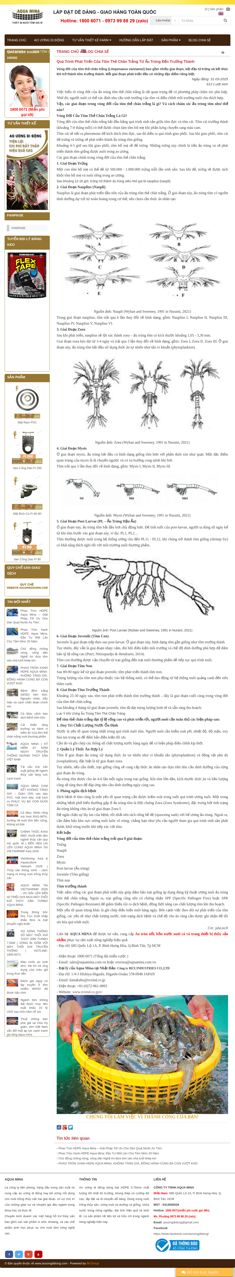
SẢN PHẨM (170, 40)
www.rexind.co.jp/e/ (87, 992)
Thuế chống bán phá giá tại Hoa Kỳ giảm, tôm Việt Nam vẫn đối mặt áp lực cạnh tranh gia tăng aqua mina (27, 1026)
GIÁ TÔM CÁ (43, 51)
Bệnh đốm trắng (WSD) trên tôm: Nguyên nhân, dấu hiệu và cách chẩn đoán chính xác (27, 698)
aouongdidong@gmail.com (181, 1222)
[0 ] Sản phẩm (214, 9)
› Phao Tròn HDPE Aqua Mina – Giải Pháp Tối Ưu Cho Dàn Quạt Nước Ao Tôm (109, 1148)
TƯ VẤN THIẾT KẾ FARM (91, 40)
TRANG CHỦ (16, 40)
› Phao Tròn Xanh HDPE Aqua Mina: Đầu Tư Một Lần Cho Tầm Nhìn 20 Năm (108, 1153)
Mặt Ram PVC (27, 422)
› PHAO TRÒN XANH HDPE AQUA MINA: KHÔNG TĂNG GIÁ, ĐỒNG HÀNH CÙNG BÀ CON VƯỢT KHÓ (127, 1163)
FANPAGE (18, 228)
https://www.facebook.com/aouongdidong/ (181, 1234)
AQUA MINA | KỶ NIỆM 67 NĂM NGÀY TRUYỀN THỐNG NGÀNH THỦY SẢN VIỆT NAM (27, 751)
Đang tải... (27, 335)
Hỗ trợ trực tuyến (200, 1272)
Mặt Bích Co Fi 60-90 (27, 513)
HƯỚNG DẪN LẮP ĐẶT (136, 40)
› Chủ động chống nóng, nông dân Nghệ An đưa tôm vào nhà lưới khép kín (106, 1158)
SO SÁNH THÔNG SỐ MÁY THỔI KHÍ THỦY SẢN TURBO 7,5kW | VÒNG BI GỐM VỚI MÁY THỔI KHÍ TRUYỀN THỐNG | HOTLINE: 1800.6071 (27, 942)
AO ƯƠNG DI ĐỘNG (49, 40)
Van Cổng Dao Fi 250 (27, 468)
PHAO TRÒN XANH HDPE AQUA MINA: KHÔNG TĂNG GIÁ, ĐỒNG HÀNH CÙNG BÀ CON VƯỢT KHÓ (27, 675)
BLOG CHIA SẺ (200, 40)
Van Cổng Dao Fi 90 (27, 559)
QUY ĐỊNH (16, 51)
